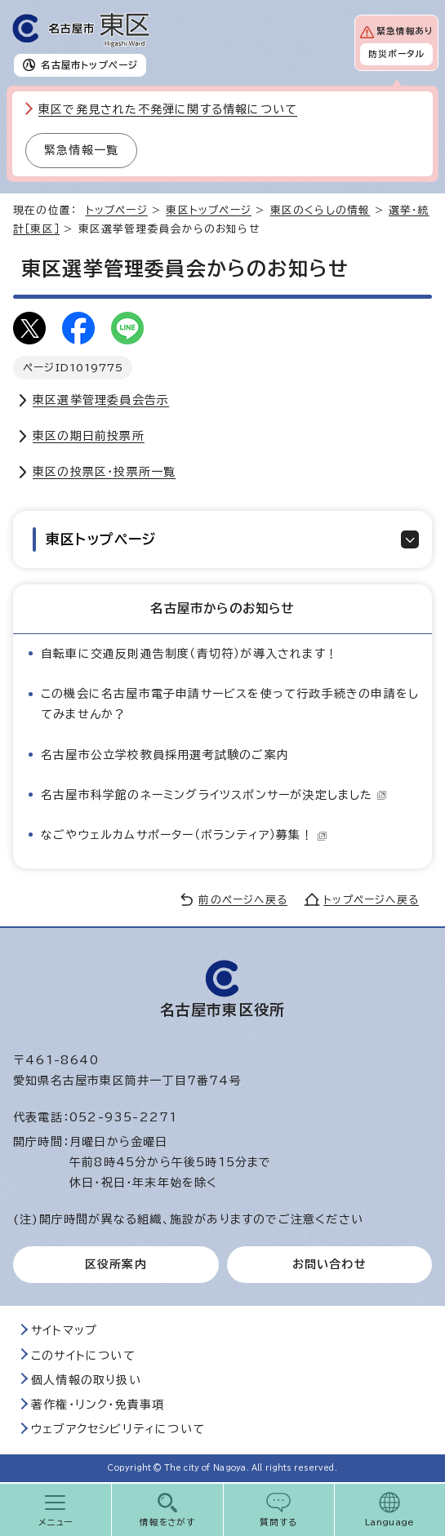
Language (390, 1522)
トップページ (117, 210)
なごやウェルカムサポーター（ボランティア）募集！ (184, 835)
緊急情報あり (404, 31)
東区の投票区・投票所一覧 (104, 471)
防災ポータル (396, 54)
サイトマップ (64, 1330)
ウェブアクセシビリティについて (118, 1429)
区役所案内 (116, 1264)
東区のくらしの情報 (320, 210)
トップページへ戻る (371, 900)
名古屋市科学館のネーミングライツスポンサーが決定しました (214, 795)
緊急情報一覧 (81, 150)
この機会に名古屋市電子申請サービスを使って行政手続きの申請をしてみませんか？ (230, 704)
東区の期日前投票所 (89, 436)
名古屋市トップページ (89, 64)
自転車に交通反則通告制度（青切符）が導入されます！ (189, 653)
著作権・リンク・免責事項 (97, 1404)
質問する (279, 1522)
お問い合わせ (329, 1264)
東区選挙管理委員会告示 (101, 400)
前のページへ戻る (242, 900)
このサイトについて (83, 1355)
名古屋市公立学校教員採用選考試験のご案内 (165, 755)
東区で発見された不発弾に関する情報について (167, 109)
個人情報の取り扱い (86, 1380)
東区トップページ (208, 210)
